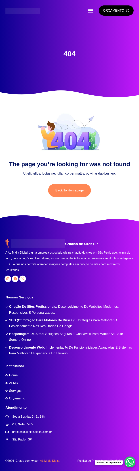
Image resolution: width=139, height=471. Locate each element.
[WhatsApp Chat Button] (130, 461)
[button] (90, 10)
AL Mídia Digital (50, 460)
